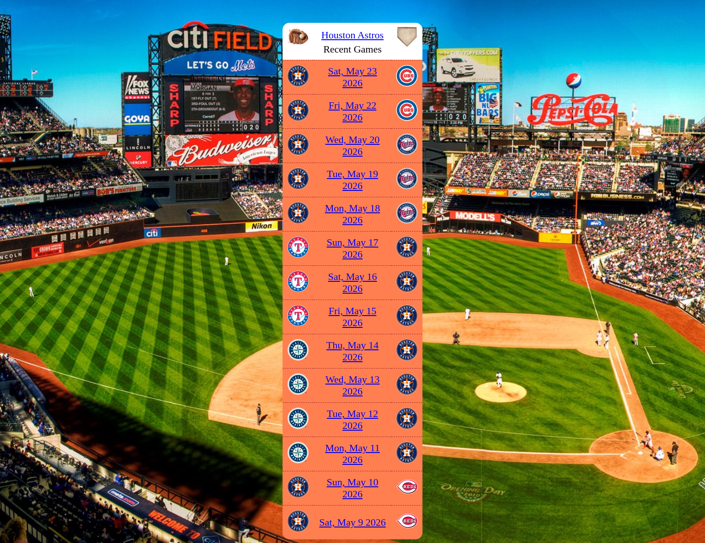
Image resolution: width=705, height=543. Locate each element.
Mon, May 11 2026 (352, 453)
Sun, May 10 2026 (352, 488)
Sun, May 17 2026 (352, 248)
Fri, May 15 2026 (353, 316)
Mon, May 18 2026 (352, 214)
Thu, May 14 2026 (352, 351)
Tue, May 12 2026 (352, 419)
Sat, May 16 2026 (352, 282)
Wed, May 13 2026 (353, 385)
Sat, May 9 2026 (352, 522)
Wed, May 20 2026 (353, 145)
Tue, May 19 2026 (352, 179)
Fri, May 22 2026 (353, 111)
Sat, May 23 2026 (352, 77)
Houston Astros (352, 35)
